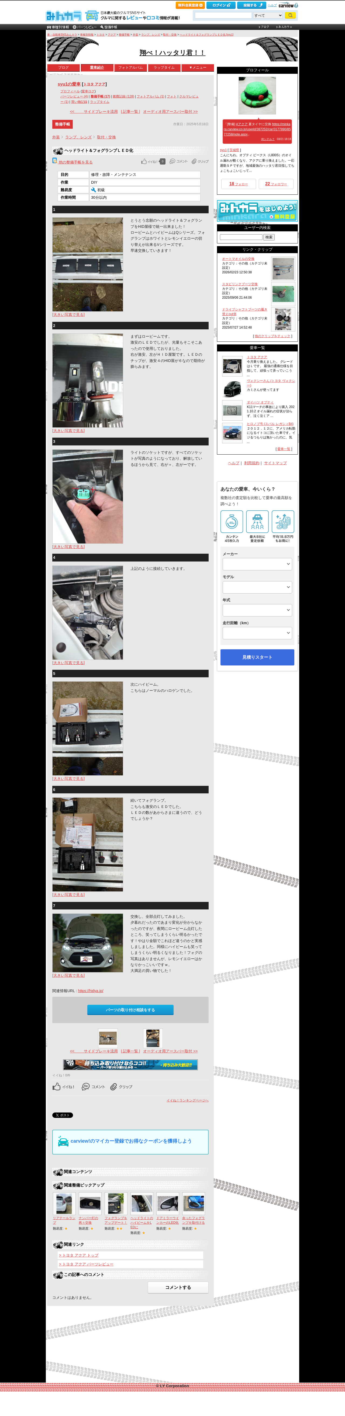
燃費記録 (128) (123, 96)
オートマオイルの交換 (238, 259)
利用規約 (251, 463)
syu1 (223, 150)
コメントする (178, 1287)
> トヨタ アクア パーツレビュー (86, 1264)
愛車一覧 (283, 449)
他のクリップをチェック (272, 336)
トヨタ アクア (94, 84)
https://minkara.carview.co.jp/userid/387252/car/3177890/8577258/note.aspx (257, 129)
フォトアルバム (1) (150, 96)
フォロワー (276, 184)
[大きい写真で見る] (68, 314)
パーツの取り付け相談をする (130, 1010)
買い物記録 (79, 102)
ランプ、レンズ (150, 34)
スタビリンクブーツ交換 (240, 284)
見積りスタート (257, 657)
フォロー (238, 184)
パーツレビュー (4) (74, 96)
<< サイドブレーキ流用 (94, 111)
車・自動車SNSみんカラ (62, 34)
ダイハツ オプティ (260, 402)
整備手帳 (124, 34)
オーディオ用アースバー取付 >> (170, 111)
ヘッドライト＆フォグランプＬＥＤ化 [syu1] (206, 34)
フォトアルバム (130, 67)
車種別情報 (87, 34)
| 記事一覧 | (130, 111)
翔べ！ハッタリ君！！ (173, 52)
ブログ (63, 67)
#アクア (242, 124)
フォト (172, 96)
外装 (135, 34)
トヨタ (100, 34)
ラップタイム (164, 67)
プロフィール (70, 91)
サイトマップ (275, 463)
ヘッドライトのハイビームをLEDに (141, 1222)
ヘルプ (272, 5)
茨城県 (234, 150)
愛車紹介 (97, 67)
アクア (112, 34)
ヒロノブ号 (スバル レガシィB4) (270, 424)
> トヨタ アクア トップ (78, 1255)
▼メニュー (197, 67)
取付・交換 (170, 34)
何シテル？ (268, 139)
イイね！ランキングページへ (188, 1100)
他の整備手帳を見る (72, 162)
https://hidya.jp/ (90, 991)
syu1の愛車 (69, 84)
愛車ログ (88, 91)
